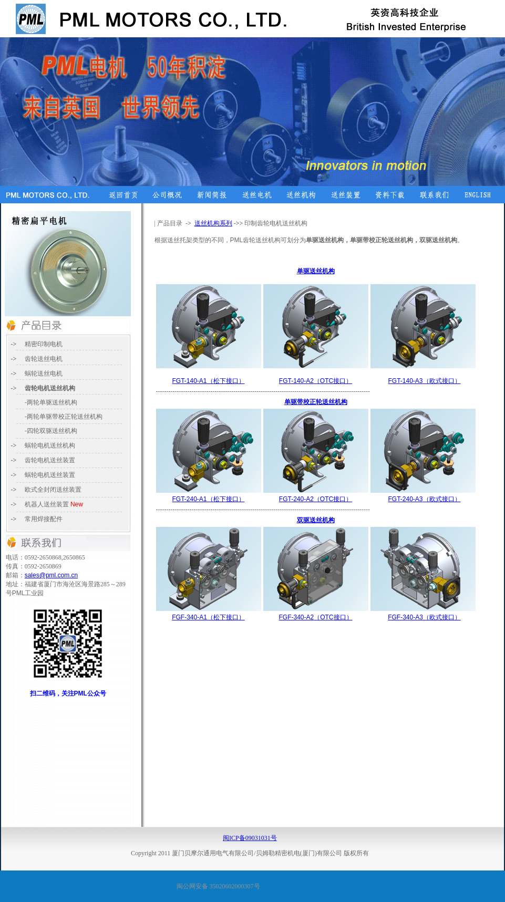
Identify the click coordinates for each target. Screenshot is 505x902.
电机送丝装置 (56, 475)
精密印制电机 (44, 344)
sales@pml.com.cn (51, 575)
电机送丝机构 (50, 445)
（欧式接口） (424, 381)
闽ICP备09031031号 (250, 838)
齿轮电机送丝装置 (50, 460)
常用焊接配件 (44, 519)
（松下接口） (208, 381)
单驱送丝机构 (316, 271)
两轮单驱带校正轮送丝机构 (64, 416)
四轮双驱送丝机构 (52, 430)
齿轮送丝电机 (44, 358)
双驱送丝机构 (316, 520)
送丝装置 (53, 489)
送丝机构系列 (213, 223)
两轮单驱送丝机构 (52, 402)
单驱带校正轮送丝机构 (315, 402)
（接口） (315, 381)
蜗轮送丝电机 (44, 373)
